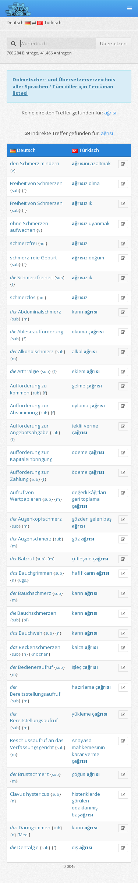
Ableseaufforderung (40, 331)
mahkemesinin (88, 747)
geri (76, 499)
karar (78, 754)
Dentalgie (28, 847)
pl (25, 620)
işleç (76, 667)
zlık (82, 203)
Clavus (17, 794)
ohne (16, 223)
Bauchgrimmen (35, 573)
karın (77, 311)
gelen (96, 518)
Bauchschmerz (34, 593)
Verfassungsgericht (32, 747)
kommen (19, 392)
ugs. (23, 580)
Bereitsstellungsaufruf (35, 694)
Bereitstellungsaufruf (34, 720)
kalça (78, 647)
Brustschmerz (33, 774)
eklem (78, 371)
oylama (80, 405)
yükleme (81, 713)
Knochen (40, 654)
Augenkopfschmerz (40, 518)
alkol (77, 351)
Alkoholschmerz (36, 351)
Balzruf (26, 558)
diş (75, 847)
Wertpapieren (25, 499)
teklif (77, 425)
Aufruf (17, 492)
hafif (77, 573)
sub (15, 190)
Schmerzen (50, 183)
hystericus (37, 794)
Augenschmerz (35, 538)
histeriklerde (86, 794)
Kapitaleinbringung (31, 459)
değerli (79, 492)
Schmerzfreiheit (35, 277)
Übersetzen (113, 43)
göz (76, 538)
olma (94, 183)
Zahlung (19, 479)
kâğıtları (97, 492)
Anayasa (82, 740)
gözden (80, 518)
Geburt (49, 257)
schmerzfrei (23, 243)
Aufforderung (25, 385)
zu (44, 385)
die (13, 277)
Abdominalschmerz (39, 311)
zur (45, 405)
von (32, 183)
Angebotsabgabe (29, 432)
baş (107, 518)
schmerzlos (23, 297)
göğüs (78, 774)
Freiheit (18, 183)
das (14, 573)
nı (80, 163)
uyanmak (99, 223)
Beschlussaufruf (28, 740)
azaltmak (100, 163)
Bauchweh (30, 633)
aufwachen (22, 230)
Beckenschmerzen (39, 647)
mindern (49, 163)
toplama (90, 499)
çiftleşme (82, 558)
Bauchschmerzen (36, 613)
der (13, 311)
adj (43, 243)
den (14, 163)
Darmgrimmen (34, 827)
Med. (24, 834)
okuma (79, 331)
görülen (80, 800)
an (51, 740)
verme (91, 425)
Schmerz (29, 163)
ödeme (80, 452)
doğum (96, 257)
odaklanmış (85, 807)
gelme (78, 385)
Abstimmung (24, 412)
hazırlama (83, 687)
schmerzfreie (25, 257)
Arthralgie (28, 371)
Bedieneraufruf (35, 667)
